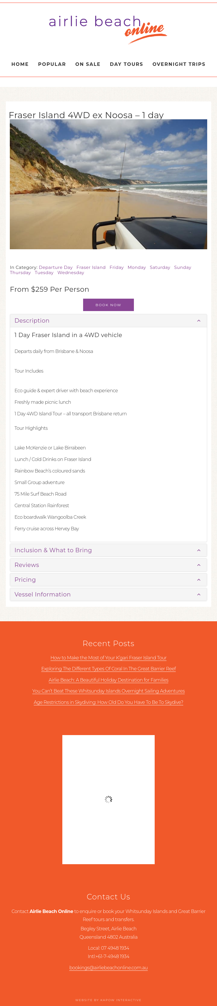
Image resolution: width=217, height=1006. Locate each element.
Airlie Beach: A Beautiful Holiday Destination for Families (109, 680)
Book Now (108, 305)
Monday (139, 267)
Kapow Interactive (121, 1000)
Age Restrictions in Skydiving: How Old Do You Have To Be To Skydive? (108, 702)
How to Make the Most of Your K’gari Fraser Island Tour (108, 658)
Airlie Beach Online (108, 30)
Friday (119, 267)
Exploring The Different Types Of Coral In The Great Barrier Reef (108, 669)
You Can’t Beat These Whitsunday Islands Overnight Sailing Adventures (108, 691)
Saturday (162, 267)
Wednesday (72, 272)
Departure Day (58, 267)
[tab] (108, 320)
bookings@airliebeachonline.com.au (108, 967)
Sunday (184, 267)
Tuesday (46, 272)
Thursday (22, 272)
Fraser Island (93, 267)
